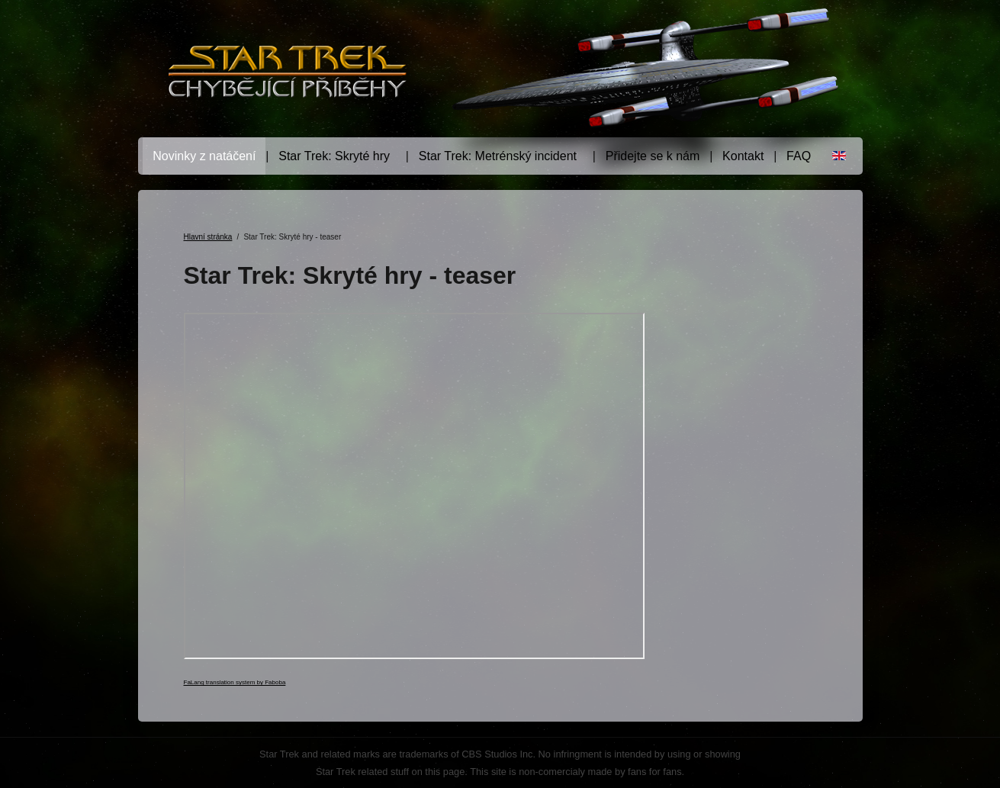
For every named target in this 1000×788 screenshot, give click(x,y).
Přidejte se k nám (653, 156)
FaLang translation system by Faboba (235, 682)
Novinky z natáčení (204, 156)
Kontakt (743, 156)
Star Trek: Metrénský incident (498, 156)
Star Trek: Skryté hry (334, 156)
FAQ (798, 156)
